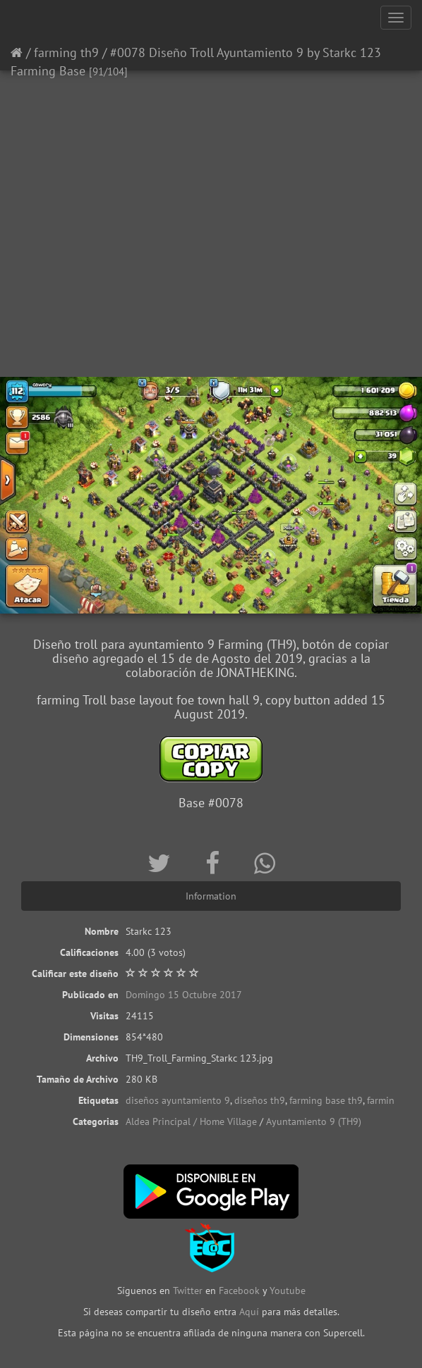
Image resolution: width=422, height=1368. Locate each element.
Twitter (189, 1290)
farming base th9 (326, 1100)
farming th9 (66, 52)
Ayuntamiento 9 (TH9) (313, 1121)
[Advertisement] (211, 264)
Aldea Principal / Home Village (191, 1121)
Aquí (249, 1311)
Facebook (239, 1290)
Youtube (288, 1290)
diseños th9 (259, 1100)
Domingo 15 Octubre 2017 (184, 994)
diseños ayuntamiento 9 (178, 1100)
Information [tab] (211, 896)
